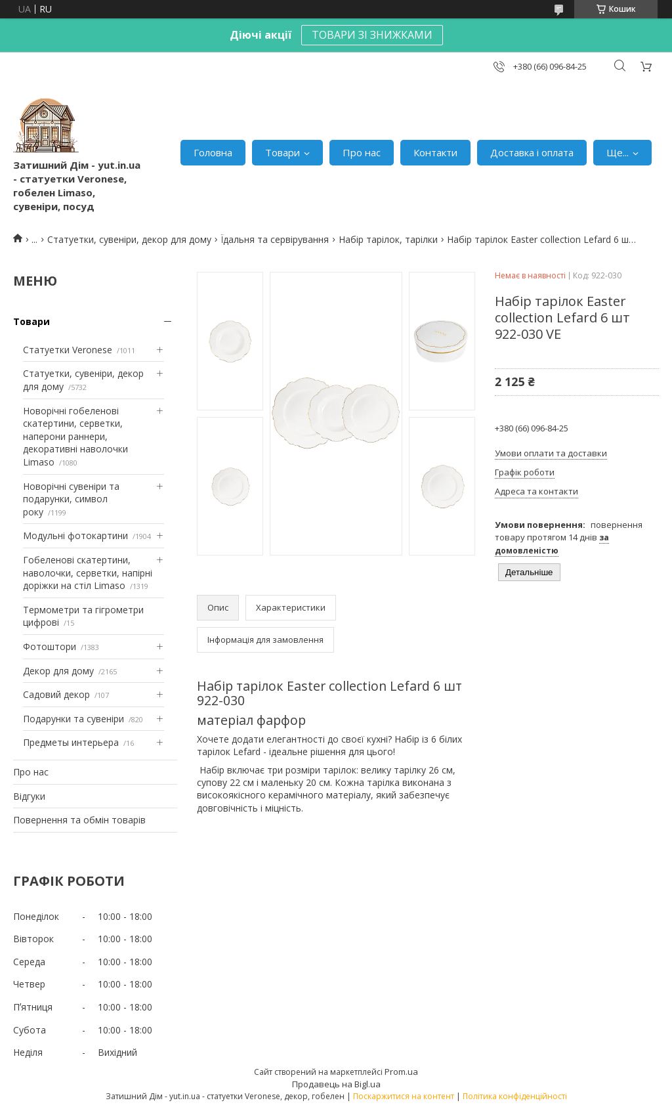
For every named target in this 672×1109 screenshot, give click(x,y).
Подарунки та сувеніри (73, 718)
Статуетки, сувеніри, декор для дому (129, 239)
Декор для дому (58, 670)
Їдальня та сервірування (274, 239)
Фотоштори (49, 646)
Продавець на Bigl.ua (336, 1084)
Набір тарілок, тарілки (388, 239)
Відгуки (29, 796)
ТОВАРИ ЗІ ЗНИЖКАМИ (372, 35)
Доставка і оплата (532, 152)
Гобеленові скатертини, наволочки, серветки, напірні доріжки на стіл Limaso (87, 573)
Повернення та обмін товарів (79, 820)
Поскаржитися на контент (403, 1096)
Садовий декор (56, 694)
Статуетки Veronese (67, 349)
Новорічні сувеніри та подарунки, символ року (71, 499)
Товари (282, 152)
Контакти (435, 152)
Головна (213, 152)
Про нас (362, 152)
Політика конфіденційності (515, 1096)
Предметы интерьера (71, 742)
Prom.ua (401, 1071)
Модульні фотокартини (75, 535)
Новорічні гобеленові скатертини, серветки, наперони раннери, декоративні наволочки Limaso (75, 436)
